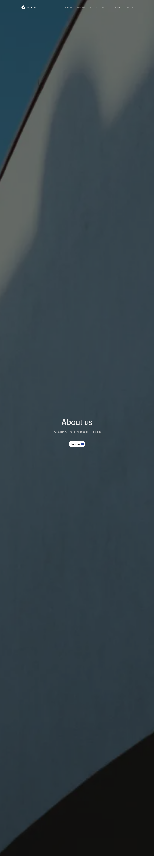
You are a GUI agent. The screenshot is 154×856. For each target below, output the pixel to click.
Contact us (129, 7)
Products (68, 7)
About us (93, 7)
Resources (105, 7)
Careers (117, 7)
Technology (81, 7)
